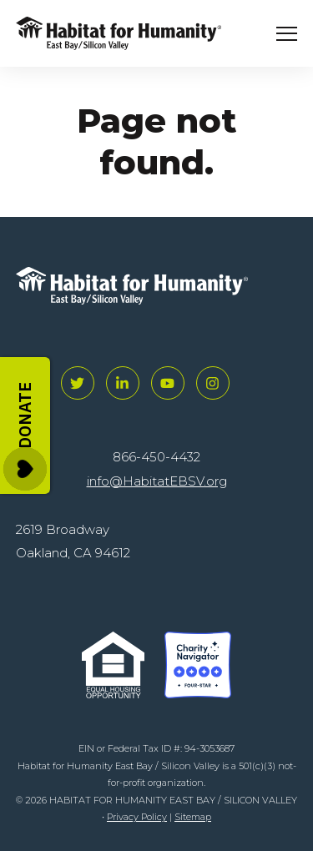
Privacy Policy (137, 817)
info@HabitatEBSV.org (157, 481)
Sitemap (192, 817)
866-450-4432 (156, 457)
